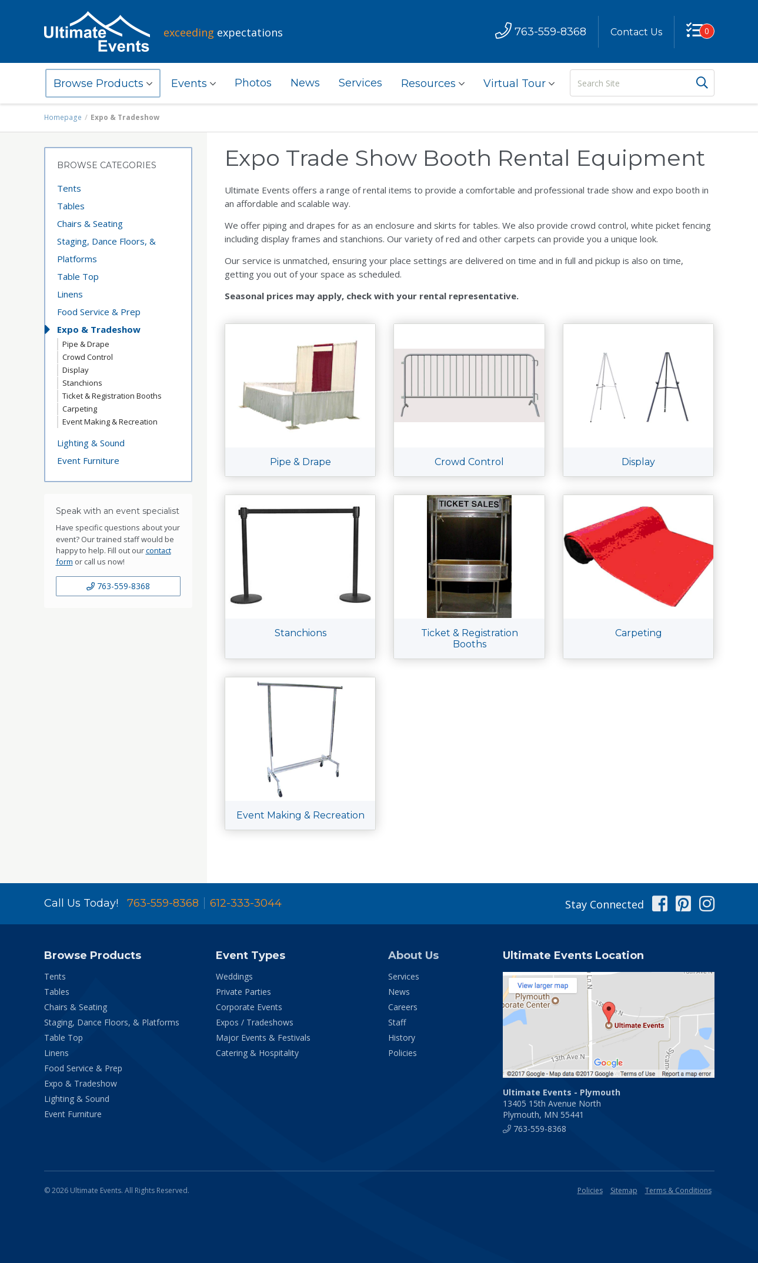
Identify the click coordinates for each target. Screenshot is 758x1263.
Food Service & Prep (99, 312)
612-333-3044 (246, 903)
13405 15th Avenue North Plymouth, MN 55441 (561, 1103)
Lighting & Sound (91, 443)
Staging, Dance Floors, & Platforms (106, 250)
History (401, 1037)
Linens (70, 294)
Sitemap (623, 1190)
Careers (403, 1007)
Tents (69, 188)
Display (75, 370)
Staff (397, 1022)
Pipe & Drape (85, 344)
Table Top (78, 276)
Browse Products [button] (103, 83)
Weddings (234, 976)
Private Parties (243, 991)
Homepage (63, 117)
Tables (71, 206)
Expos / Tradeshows (254, 1022)
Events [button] (193, 83)
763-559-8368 (118, 586)
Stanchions (82, 382)
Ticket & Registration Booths (112, 395)
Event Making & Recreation (110, 421)
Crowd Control (87, 357)
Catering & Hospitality (257, 1052)
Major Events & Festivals (263, 1037)
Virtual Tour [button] (519, 83)
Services (360, 82)
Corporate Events (249, 1007)
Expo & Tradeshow (99, 329)
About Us (413, 955)
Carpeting (79, 408)
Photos (253, 82)
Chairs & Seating (90, 223)
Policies (402, 1052)
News (305, 82)
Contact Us (636, 32)
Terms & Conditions (678, 1190)
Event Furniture (88, 460)
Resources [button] (433, 83)
